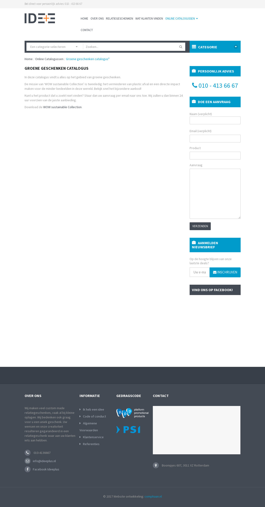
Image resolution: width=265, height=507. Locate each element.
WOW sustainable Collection (62, 107)
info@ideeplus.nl (44, 461)
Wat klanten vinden (149, 18)
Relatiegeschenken (119, 18)
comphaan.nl (153, 496)
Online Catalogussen (181, 18)
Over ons (97, 18)
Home (84, 18)
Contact (87, 30)
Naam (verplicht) (215, 118)
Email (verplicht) (200, 131)
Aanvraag (196, 165)
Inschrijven (225, 272)
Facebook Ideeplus (46, 469)
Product (195, 148)
